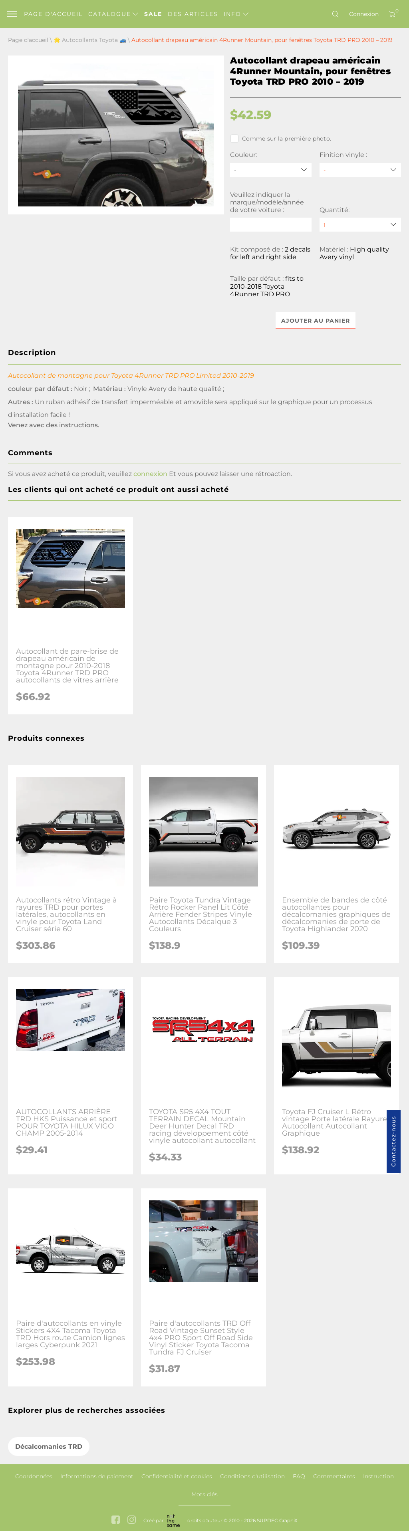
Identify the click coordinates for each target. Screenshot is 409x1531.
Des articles (193, 14)
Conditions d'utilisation (252, 1476)
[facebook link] (115, 1520)
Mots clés (204, 1494)
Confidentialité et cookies (176, 1476)
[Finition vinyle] (360, 170)
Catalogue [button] (113, 14)
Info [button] (236, 14)
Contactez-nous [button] (393, 1141)
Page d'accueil (53, 14)
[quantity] (360, 225)
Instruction (378, 1476)
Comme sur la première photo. (280, 138)
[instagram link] (131, 1520)
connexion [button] (150, 474)
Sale (153, 14)
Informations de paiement (96, 1476)
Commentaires (334, 1476)
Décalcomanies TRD (48, 1447)
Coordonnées (33, 1476)
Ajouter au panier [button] (315, 320)
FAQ (299, 1476)
